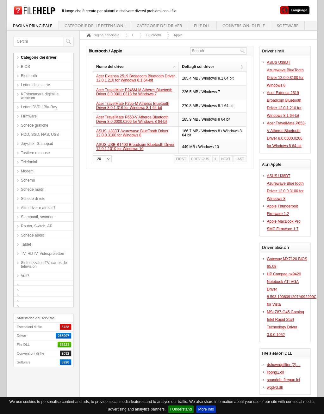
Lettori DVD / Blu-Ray (39, 107)
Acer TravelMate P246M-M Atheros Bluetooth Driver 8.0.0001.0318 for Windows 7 (134, 92)
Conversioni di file (243, 25)
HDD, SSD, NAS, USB (40, 134)
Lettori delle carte (35, 85)
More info (206, 409)
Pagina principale (32, 25)
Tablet (26, 244)
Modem (27, 171)
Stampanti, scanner (37, 217)
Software (287, 25)
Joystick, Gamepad (37, 143)
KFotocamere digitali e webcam (40, 96)
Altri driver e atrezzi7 (38, 208)
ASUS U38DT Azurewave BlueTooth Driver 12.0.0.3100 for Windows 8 (132, 133)
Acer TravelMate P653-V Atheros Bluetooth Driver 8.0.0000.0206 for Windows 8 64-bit (132, 119)
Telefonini (29, 162)
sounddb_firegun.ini (283, 380)
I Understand (181, 409)
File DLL (202, 25)
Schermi (28, 180)
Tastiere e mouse (35, 153)
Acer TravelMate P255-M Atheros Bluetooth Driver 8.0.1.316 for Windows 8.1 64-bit (132, 105)
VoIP (25, 275)
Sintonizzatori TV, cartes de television (44, 265)
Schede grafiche (34, 125)
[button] (102, 158)
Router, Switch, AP (36, 226)
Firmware (29, 116)
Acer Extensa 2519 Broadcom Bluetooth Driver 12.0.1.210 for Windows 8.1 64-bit (135, 78)
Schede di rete (33, 198)
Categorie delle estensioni (95, 25)
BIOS (25, 66)
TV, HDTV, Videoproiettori (42, 253)
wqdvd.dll (275, 387)
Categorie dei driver (159, 25)
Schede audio (32, 235)
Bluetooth (29, 76)
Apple (178, 35)
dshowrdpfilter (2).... (284, 365)
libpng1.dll (275, 372)
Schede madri (32, 189)
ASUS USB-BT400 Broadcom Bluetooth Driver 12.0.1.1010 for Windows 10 (135, 146)
